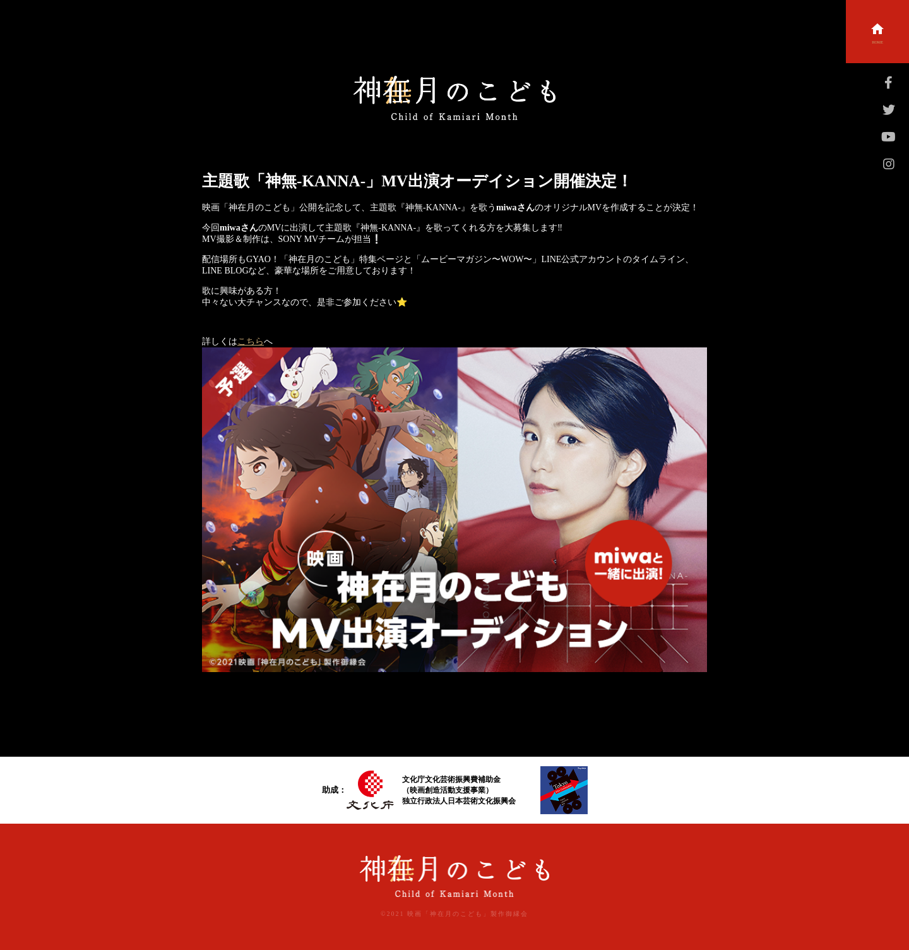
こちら (250, 341)
